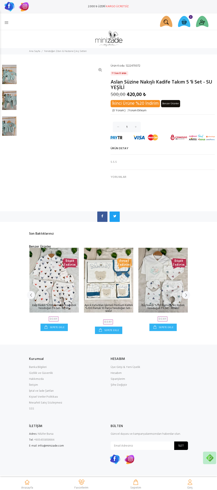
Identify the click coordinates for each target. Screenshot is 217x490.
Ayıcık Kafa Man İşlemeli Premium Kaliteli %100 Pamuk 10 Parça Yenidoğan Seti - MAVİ (109, 308)
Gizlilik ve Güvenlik (41, 373)
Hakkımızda (36, 379)
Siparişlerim (118, 379)
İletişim (33, 385)
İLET (181, 445)
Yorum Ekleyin (137, 110)
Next (186, 295)
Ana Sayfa (34, 51)
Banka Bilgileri (38, 367)
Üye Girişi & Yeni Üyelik (125, 367)
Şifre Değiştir (119, 385)
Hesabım (116, 373)
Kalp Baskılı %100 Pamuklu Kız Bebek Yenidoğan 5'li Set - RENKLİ (54, 306)
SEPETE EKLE (56, 327)
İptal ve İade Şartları (41, 390)
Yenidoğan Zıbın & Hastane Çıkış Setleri (65, 51)
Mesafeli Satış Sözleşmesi (45, 402)
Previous (31, 295)
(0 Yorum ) (118, 110)
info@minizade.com (51, 445)
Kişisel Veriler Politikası (43, 396)
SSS (31, 408)
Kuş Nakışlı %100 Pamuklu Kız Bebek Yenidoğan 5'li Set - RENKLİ (163, 306)
